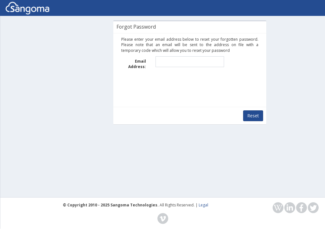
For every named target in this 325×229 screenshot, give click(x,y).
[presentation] (190, 86)
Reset (253, 116)
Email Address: (137, 64)
